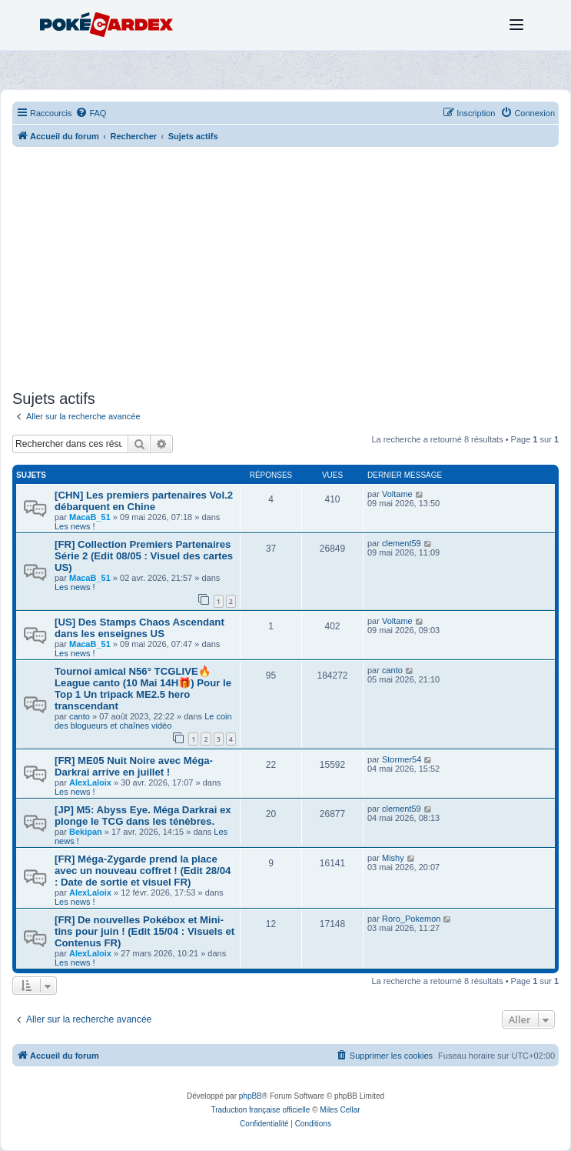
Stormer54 (401, 759)
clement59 (401, 543)
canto (79, 716)
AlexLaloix (90, 782)
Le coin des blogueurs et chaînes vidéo (143, 721)
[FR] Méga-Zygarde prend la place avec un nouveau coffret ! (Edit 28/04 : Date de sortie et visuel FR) (143, 870)
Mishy (393, 857)
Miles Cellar (340, 1110)
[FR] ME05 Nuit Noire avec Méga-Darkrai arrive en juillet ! (134, 766)
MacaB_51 (90, 517)
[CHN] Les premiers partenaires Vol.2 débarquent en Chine (144, 500)
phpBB (250, 1096)
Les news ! (75, 526)
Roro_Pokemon (411, 918)
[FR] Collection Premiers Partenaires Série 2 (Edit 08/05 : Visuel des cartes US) (144, 556)
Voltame (397, 494)
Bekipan (85, 831)
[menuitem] (90, 113)
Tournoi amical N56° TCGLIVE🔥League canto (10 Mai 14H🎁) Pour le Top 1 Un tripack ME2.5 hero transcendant (143, 689)
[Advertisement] (285, 270)
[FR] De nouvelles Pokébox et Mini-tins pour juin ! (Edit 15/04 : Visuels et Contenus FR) (144, 931)
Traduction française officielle (260, 1110)
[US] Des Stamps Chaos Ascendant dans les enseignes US (139, 627)
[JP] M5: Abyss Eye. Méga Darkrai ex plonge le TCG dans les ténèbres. (143, 815)
